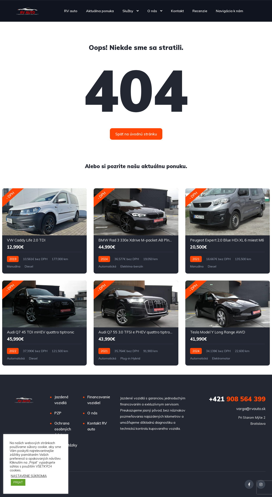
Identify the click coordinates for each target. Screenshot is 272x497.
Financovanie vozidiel (98, 400)
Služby (127, 11)
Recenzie (199, 11)
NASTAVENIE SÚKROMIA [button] (29, 476)
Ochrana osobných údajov (62, 429)
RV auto (70, 11)
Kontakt (177, 11)
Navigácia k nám (229, 11)
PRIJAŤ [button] (18, 482)
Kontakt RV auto (97, 426)
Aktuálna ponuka (100, 11)
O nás (152, 11)
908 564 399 (237, 399)
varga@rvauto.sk (250, 408)
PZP (57, 413)
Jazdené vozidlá (61, 400)
